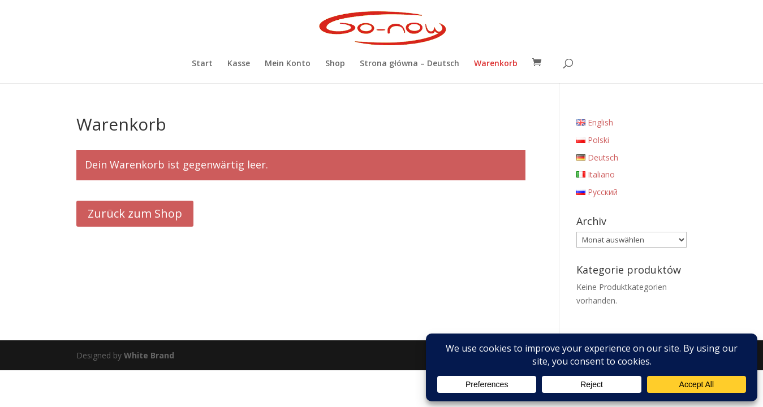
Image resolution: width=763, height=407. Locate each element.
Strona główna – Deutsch (409, 63)
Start (202, 63)
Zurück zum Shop (135, 213)
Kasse (238, 63)
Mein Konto (288, 63)
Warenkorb (496, 63)
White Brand (149, 355)
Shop (335, 63)
